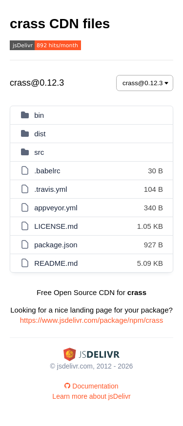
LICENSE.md (56, 226)
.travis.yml (50, 189)
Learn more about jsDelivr (91, 396)
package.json (55, 245)
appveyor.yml (55, 208)
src (39, 152)
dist (39, 134)
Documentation (91, 386)
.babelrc (47, 171)
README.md (56, 263)
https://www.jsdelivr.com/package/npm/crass (91, 320)
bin (39, 115)
